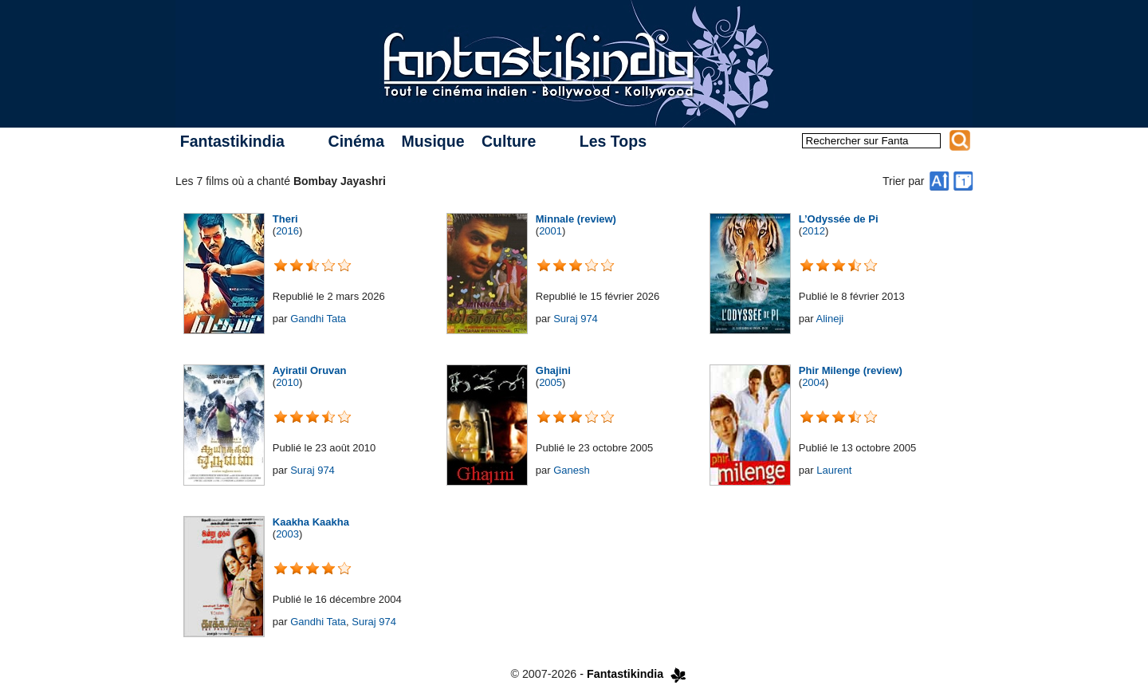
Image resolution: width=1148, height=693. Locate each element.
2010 (287, 382)
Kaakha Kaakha (311, 522)
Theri (285, 219)
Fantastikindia (232, 141)
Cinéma (356, 141)
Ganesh (571, 470)
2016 (287, 231)
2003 (287, 534)
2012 (813, 231)
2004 (813, 382)
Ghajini (553, 370)
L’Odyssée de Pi (839, 219)
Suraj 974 (575, 319)
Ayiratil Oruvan (310, 370)
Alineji (829, 319)
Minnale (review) (576, 219)
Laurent (833, 470)
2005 (550, 382)
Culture (509, 141)
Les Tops (613, 141)
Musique (432, 141)
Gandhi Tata (318, 319)
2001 (550, 231)
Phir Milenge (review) (850, 370)
